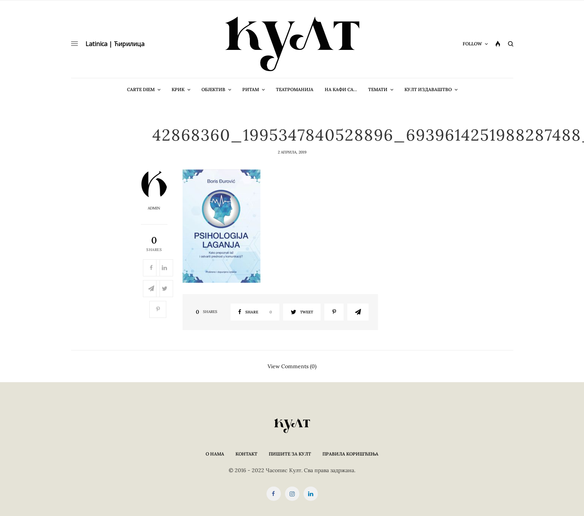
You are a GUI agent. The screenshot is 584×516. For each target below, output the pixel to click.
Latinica (96, 44)
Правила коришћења (350, 454)
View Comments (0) (292, 366)
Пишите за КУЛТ (290, 454)
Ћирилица (129, 44)
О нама (215, 454)
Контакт (246, 454)
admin (154, 208)
